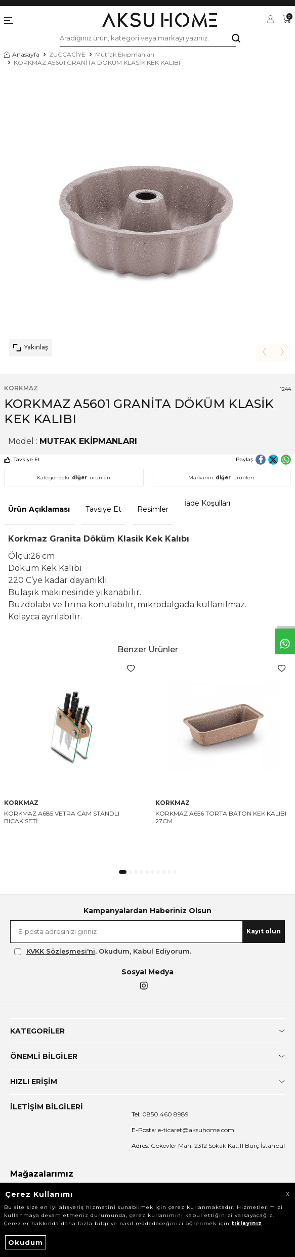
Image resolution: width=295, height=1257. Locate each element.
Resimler (152, 509)
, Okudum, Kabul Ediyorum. (102, 951)
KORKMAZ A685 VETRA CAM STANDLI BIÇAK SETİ (61, 817)
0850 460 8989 (160, 1114)
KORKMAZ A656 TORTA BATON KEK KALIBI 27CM (220, 817)
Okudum (25, 1242)
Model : (72, 441)
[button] (264, 353)
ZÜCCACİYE (67, 54)
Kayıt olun (263, 931)
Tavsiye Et (22, 459)
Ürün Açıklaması (39, 509)
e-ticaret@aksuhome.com (183, 1130)
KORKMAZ (21, 388)
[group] (147, 218)
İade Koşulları (207, 503)
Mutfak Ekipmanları (124, 54)
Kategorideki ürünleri (73, 477)
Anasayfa (21, 54)
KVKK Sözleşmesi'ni (60, 951)
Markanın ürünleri (221, 477)
